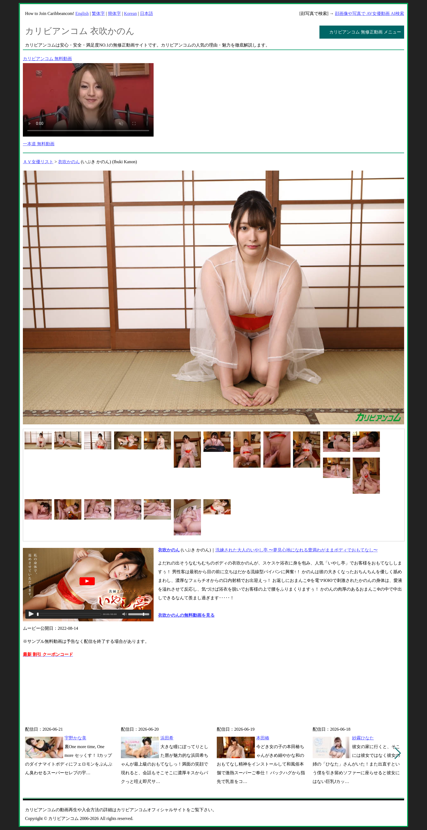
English (82, 13)
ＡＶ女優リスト (38, 161)
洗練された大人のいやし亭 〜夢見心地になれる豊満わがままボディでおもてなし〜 (296, 550)
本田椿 (262, 738)
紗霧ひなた (363, 738)
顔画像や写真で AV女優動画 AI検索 (369, 13)
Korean (130, 13)
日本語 (146, 13)
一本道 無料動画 (38, 143)
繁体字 (98, 13)
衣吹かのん (69, 161)
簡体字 (114, 13)
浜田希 (166, 738)
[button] (397, 753)
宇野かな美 (75, 738)
